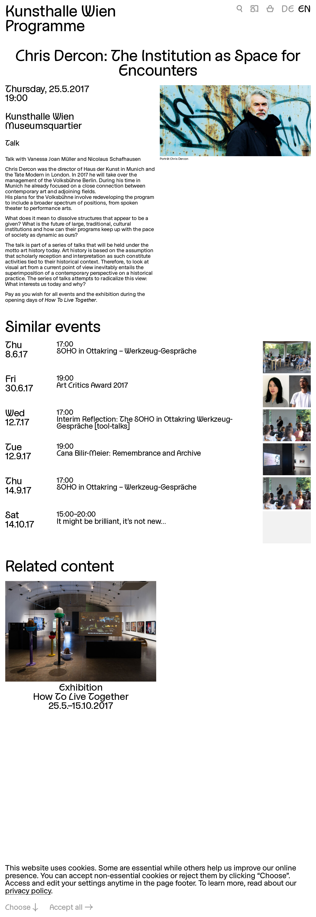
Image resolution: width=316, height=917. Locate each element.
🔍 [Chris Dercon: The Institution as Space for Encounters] (239, 9)
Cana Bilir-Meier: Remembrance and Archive (129, 453)
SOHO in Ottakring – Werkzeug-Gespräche (127, 351)
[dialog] (158, 888)
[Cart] (270, 9)
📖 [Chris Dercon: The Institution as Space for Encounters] (254, 9)
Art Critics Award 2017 (92, 385)
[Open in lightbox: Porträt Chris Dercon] (235, 120)
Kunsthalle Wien (60, 12)
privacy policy (28, 891)
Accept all (66, 907)
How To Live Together (80, 697)
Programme (45, 27)
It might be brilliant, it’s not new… (111, 521)
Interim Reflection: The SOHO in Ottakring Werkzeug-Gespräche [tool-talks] (145, 423)
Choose (18, 907)
